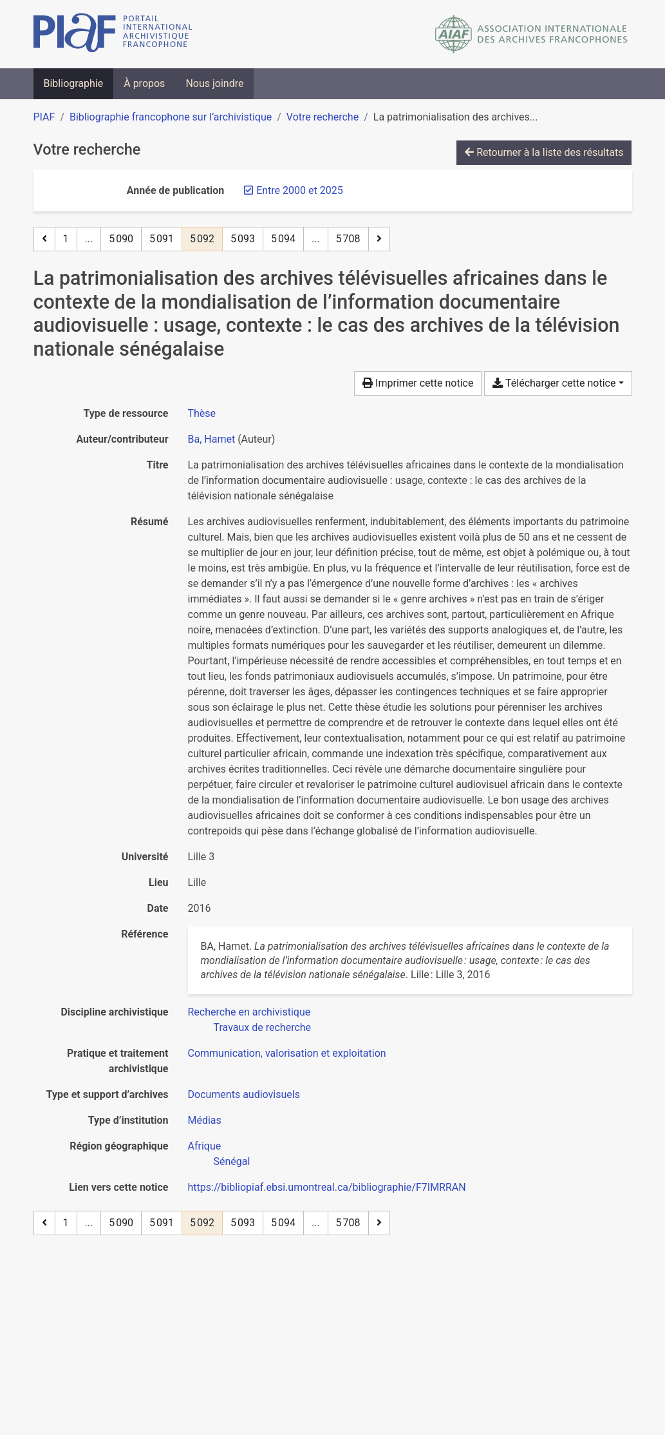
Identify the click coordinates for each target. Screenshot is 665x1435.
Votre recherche (322, 117)
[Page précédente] (44, 239)
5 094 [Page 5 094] (283, 239)
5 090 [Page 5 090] (121, 239)
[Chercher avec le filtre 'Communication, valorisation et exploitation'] (287, 1053)
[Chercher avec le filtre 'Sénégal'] (232, 1161)
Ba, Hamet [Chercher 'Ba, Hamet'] (212, 439)
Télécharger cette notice (553, 383)
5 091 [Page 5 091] (161, 239)
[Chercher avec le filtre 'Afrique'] (204, 1146)
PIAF (44, 117)
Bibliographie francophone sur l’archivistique (171, 117)
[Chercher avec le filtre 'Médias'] (204, 1120)
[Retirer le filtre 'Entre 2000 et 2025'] (299, 190)
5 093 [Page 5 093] (242, 239)
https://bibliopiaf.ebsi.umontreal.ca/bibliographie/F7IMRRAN (327, 1187)
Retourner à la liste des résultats (544, 152)
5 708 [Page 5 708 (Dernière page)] (348, 239)
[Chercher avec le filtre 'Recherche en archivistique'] (249, 1012)
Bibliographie (74, 83)
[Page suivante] (379, 239)
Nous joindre (214, 83)
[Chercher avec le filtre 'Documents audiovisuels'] (244, 1094)
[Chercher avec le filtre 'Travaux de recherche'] (263, 1027)
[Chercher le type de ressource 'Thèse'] (202, 413)
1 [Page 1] (66, 239)
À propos (144, 83)
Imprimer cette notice (417, 383)
